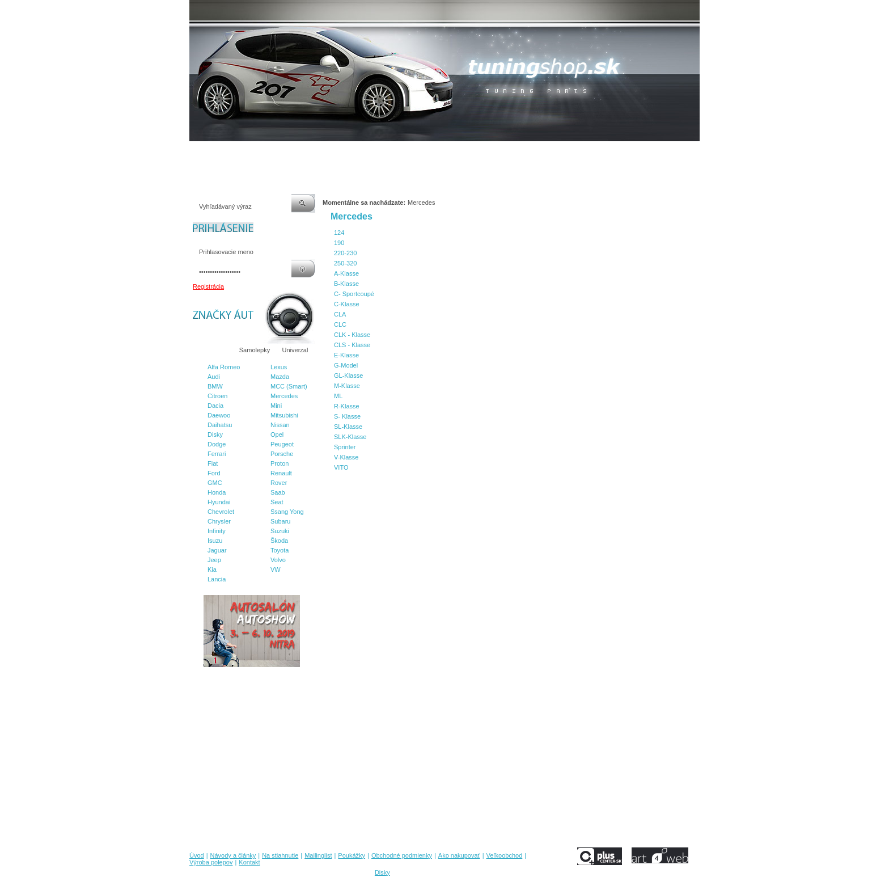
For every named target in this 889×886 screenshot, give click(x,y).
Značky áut (212, 350)
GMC (215, 482)
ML (338, 396)
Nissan (280, 424)
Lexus (278, 367)
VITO (341, 467)
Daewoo (219, 415)
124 (339, 232)
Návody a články (237, 152)
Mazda (279, 376)
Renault (281, 473)
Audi (214, 376)
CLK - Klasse (352, 334)
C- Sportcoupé (354, 293)
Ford (214, 473)
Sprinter (345, 447)
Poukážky (368, 152)
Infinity (217, 531)
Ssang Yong (287, 511)
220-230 (345, 253)
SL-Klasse (348, 426)
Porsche (281, 453)
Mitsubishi (284, 415)
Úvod (196, 152)
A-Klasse (346, 273)
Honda (217, 492)
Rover (278, 482)
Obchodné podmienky (422, 152)
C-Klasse (346, 304)
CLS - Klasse (352, 344)
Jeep (214, 559)
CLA (340, 314)
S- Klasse (347, 416)
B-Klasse (346, 283)
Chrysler (219, 521)
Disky (215, 434)
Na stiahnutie (288, 152)
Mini (276, 405)
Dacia (215, 405)
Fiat (213, 463)
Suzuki (279, 531)
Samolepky (254, 350)
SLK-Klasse (350, 436)
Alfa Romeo (224, 367)
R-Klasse (346, 406)
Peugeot (282, 444)
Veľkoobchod (532, 152)
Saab (277, 492)
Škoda (279, 540)
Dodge (217, 444)
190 (339, 242)
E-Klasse (346, 355)
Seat (276, 502)
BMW (215, 386)
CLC (340, 324)
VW (275, 569)
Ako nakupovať (484, 152)
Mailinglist (330, 152)
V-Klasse (346, 457)
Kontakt (625, 152)
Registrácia (208, 286)
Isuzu (215, 540)
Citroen (217, 396)
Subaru (280, 521)
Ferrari (217, 453)
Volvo (278, 559)
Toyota (279, 550)
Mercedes (284, 396)
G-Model (346, 365)
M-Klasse (347, 385)
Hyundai (219, 502)
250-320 (345, 263)
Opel (276, 434)
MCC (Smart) (288, 386)
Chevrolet (221, 511)
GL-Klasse (348, 375)
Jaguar (217, 550)
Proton (279, 463)
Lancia (217, 579)
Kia (212, 569)
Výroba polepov (582, 152)
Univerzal (295, 350)
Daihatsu (220, 424)
